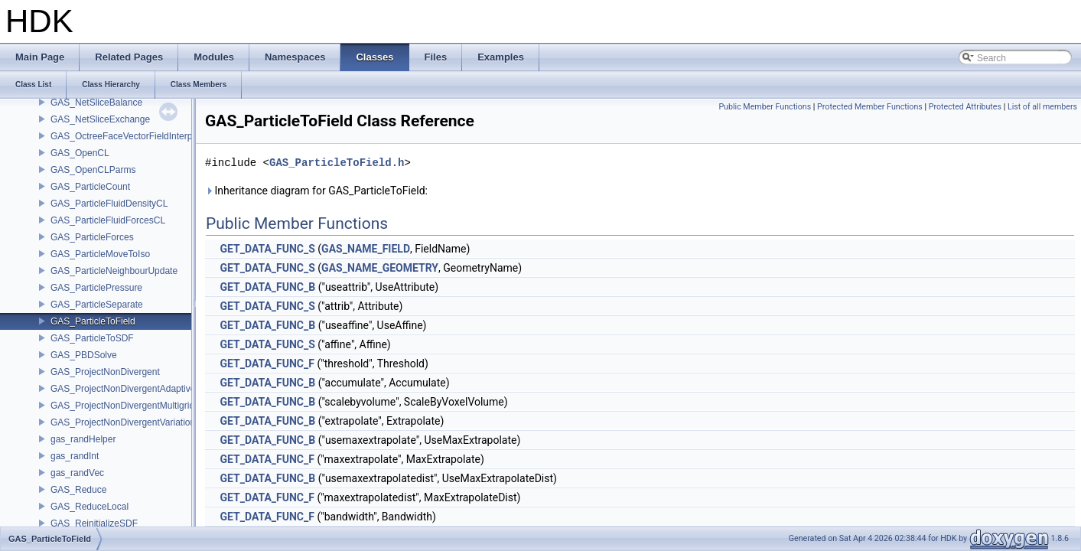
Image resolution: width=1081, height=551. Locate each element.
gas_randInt (74, 456)
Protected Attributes (965, 107)
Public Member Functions (764, 107)
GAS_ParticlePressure (96, 287)
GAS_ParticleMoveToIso (100, 254)
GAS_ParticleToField (92, 321)
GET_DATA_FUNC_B (267, 287)
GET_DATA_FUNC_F (267, 363)
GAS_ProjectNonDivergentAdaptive (122, 388)
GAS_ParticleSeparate (96, 304)
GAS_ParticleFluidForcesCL (107, 220)
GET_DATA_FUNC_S (267, 249)
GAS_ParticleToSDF (92, 338)
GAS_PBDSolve (83, 355)
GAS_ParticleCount (90, 186)
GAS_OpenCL (79, 153)
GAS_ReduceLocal (89, 506)
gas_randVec (77, 473)
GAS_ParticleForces (92, 237)
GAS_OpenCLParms (92, 170)
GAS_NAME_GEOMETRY (379, 268)
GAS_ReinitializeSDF (94, 523)
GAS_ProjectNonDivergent (105, 372)
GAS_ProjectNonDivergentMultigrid (122, 405)
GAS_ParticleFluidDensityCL (109, 203)
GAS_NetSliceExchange (100, 119)
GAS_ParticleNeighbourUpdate (113, 271)
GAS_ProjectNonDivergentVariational (126, 422)
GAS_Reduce (78, 489)
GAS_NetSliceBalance (96, 102)
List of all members (1042, 107)
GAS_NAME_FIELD (365, 249)
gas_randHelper (83, 439)
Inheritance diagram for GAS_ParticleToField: (316, 190)
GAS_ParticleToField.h (336, 162)
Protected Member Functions (870, 107)
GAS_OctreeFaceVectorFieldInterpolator (132, 136)
